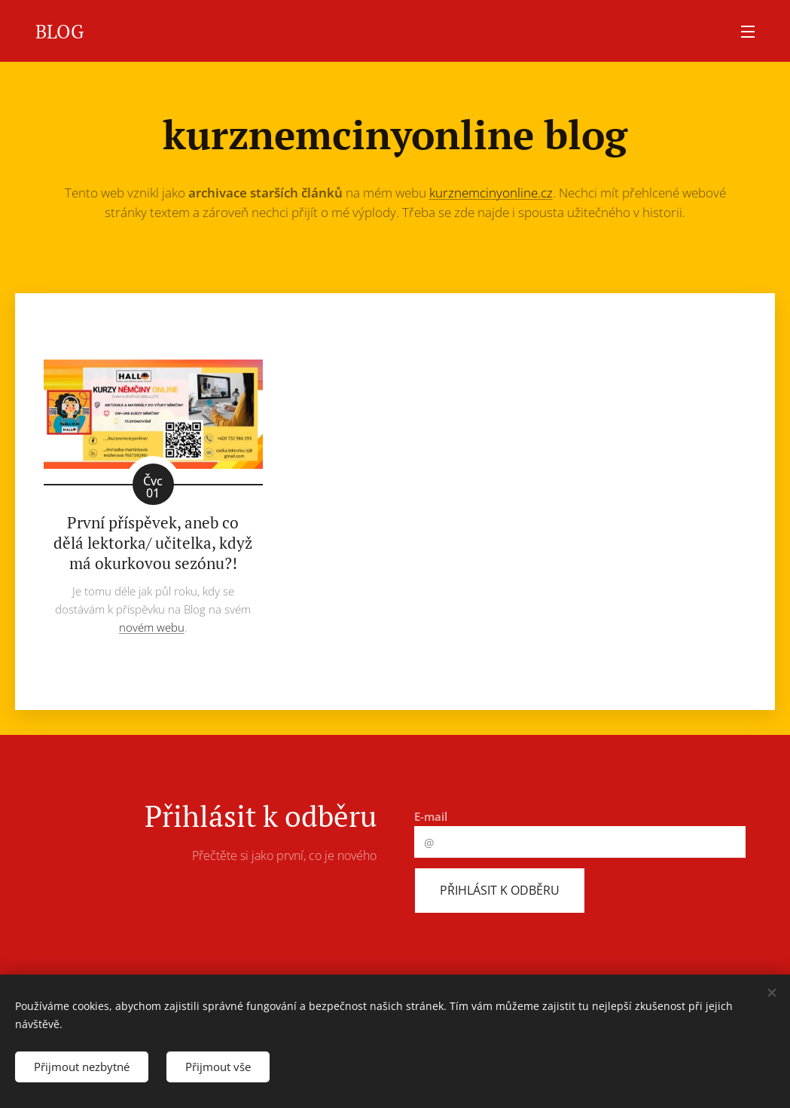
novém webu (152, 627)
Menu (748, 31)
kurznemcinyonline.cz (491, 192)
